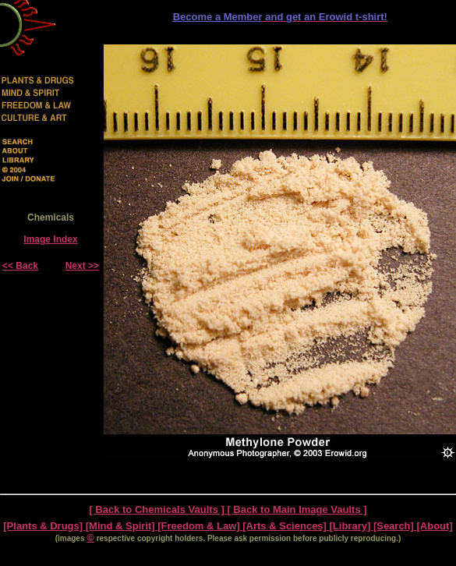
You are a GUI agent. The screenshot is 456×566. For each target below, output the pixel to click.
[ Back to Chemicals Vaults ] (158, 509)
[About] (435, 526)
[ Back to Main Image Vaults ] (296, 509)
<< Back (20, 265)
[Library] (351, 526)
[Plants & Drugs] (44, 526)
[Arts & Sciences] (285, 526)
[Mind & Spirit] (121, 526)
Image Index (50, 239)
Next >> (82, 265)
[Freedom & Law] (199, 526)
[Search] (395, 526)
